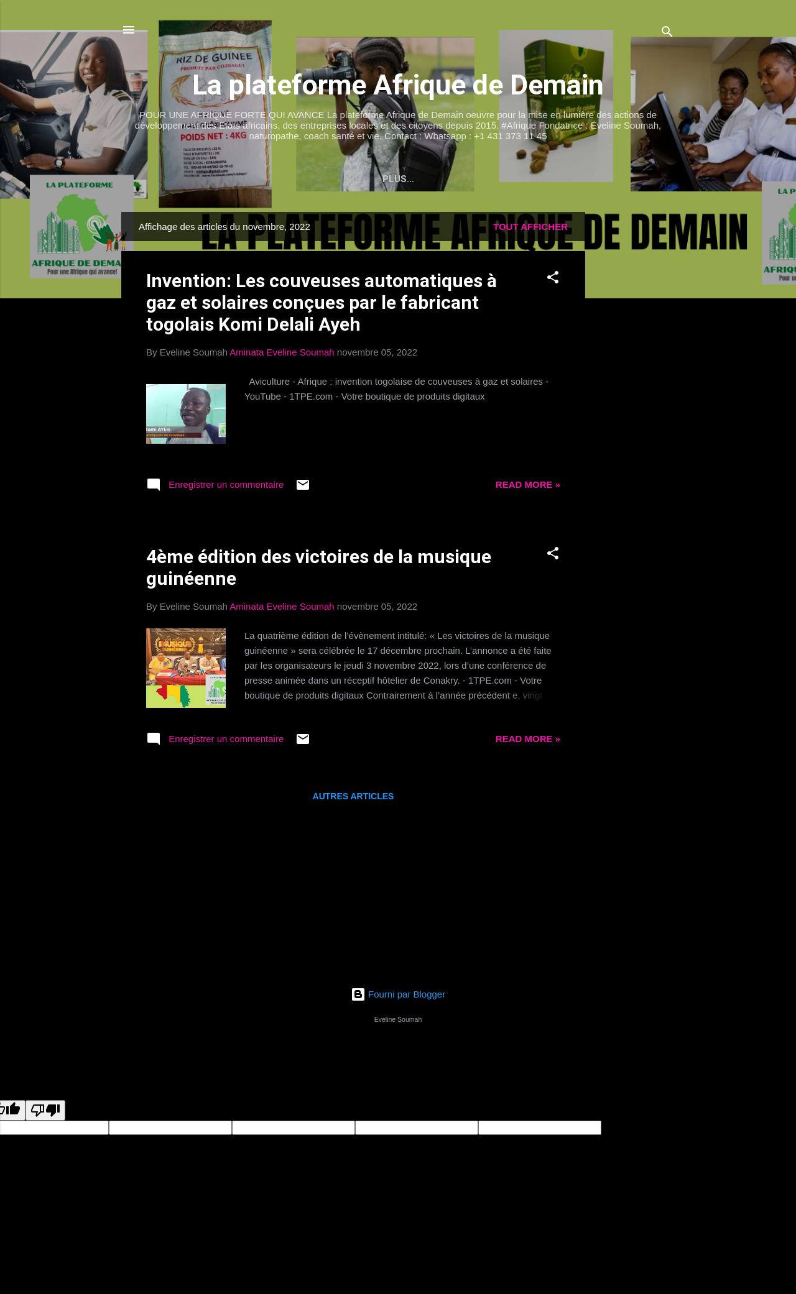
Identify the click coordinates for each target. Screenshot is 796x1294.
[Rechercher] (667, 34)
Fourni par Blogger (398, 996)
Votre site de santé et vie (268, 179)
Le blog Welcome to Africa (586, 179)
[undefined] (45, 1113)
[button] (552, 281)
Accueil (159, 179)
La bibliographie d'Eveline (425, 179)
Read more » (528, 487)
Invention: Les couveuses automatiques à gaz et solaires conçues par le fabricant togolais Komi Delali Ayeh (321, 304)
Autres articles (353, 799)
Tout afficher (530, 229)
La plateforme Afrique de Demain (398, 84)
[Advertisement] (635, 400)
